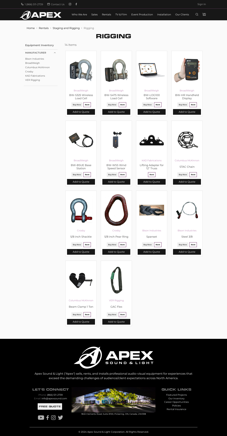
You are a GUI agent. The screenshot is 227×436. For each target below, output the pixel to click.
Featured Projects (176, 395)
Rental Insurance (176, 409)
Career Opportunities (176, 402)
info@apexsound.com (54, 398)
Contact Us (55, 4)
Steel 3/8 (187, 236)
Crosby (29, 71)
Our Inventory (176, 398)
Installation (164, 14)
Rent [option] (87, 105)
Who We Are (79, 14)
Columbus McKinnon (37, 67)
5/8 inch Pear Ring (116, 236)
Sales (94, 14)
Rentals (106, 14)
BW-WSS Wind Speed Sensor (116, 167)
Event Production (142, 14)
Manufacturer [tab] (35, 52)
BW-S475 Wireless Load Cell (116, 97)
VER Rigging (32, 80)
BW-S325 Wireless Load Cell (81, 97)
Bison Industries (34, 58)
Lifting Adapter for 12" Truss (152, 167)
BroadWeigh (32, 63)
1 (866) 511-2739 (32, 4)
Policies (176, 405)
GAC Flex (116, 306)
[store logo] (40, 15)
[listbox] (81, 105)
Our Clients (182, 14)
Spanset (151, 236)
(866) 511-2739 (55, 395)
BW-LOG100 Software (152, 97)
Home (31, 28)
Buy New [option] (77, 105)
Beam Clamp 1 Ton (81, 306)
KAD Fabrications (35, 75)
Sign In (201, 4)
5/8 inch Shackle (81, 236)
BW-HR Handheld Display (187, 97)
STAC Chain (187, 166)
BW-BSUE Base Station (81, 167)
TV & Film (121, 14)
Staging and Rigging (66, 28)
